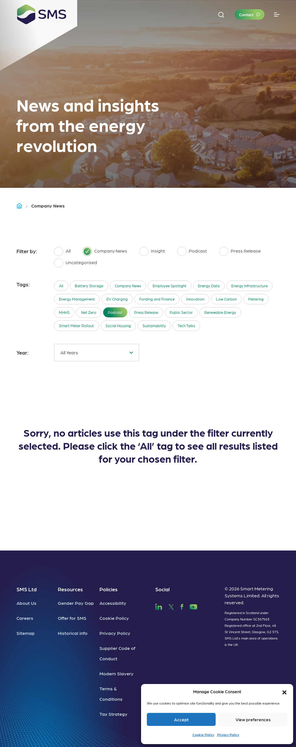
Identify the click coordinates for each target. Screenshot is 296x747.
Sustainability (154, 325)
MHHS (64, 312)
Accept (181, 719)
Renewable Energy (220, 312)
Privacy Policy (228, 735)
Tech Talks (186, 325)
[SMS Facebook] (181, 606)
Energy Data (209, 285)
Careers (24, 618)
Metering (256, 299)
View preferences (253, 719)
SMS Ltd (26, 589)
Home (21, 205)
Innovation (195, 299)
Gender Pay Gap (76, 603)
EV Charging (117, 299)
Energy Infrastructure (249, 285)
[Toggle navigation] (277, 14)
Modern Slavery (116, 673)
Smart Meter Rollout (76, 325)
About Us (26, 603)
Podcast (115, 312)
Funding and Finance (157, 299)
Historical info (73, 633)
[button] (284, 691)
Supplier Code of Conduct (117, 653)
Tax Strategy (113, 714)
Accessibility (112, 603)
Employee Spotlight (169, 285)
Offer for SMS (72, 618)
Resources (70, 589)
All (61, 285)
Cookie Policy (203, 735)
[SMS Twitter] (171, 606)
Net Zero (88, 312)
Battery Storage (89, 285)
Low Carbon (226, 299)
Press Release (146, 312)
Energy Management (77, 299)
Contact (246, 14)
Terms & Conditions (111, 694)
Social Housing (118, 325)
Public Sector (181, 312)
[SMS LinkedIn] (158, 606)
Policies (108, 589)
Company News (128, 285)
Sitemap (25, 633)
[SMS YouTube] (193, 606)
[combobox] (96, 352)
